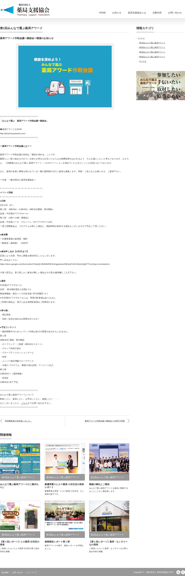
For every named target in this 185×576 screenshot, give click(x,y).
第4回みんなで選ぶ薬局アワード (152, 57)
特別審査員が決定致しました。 (18, 421)
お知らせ (116, 12)
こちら (24, 403)
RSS (178, 572)
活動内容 (157, 12)
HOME (102, 12)
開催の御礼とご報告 (99, 484)
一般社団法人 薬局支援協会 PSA (159, 572)
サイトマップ (31, 572)
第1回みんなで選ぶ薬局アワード (21, 28)
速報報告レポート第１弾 (57, 541)
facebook (183, 572)
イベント (141, 38)
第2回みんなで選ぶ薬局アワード (152, 47)
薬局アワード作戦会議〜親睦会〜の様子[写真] (105, 421)
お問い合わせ (175, 12)
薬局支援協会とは (137, 12)
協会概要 (5, 572)
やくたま (142, 61)
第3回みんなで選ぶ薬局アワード (152, 52)
